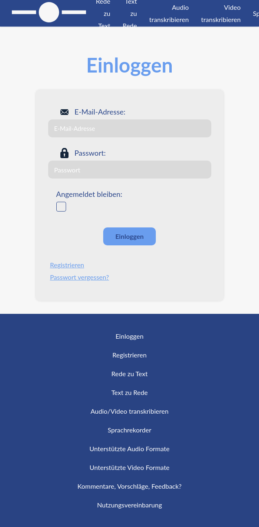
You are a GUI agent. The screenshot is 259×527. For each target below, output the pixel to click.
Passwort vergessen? (79, 277)
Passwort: (90, 152)
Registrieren (67, 265)
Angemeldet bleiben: (89, 194)
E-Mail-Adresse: (100, 111)
